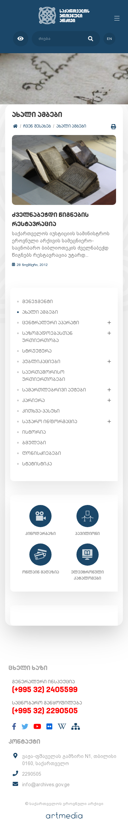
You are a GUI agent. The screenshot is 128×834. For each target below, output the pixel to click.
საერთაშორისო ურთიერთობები (43, 375)
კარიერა (33, 400)
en (109, 39)
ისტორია (34, 432)
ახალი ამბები (71, 126)
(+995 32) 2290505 (45, 710)
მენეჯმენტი (37, 301)
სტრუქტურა (37, 351)
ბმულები (34, 443)
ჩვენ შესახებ (37, 126)
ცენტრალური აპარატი (50, 322)
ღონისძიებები (41, 453)
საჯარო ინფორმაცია (49, 421)
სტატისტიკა (37, 464)
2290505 (31, 774)
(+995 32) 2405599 (44, 689)
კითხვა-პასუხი (41, 411)
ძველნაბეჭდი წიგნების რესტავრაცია (50, 219)
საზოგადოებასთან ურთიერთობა (47, 336)
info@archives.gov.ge (46, 784)
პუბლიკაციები (41, 361)
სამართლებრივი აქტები (54, 390)
